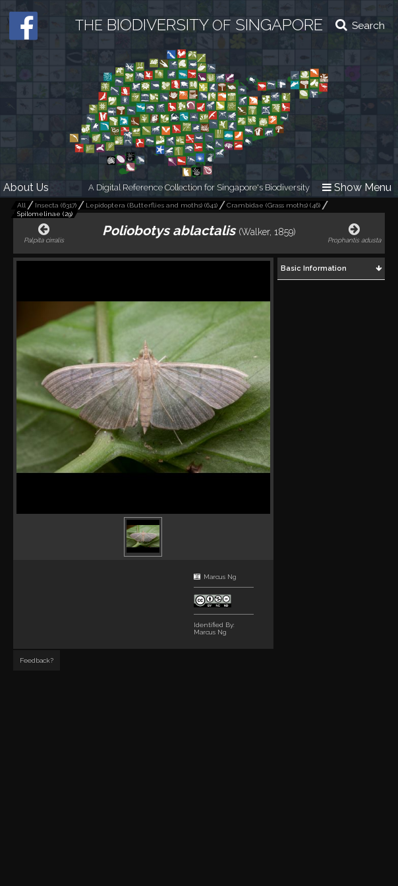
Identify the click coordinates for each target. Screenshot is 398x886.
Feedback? (36, 660)
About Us (26, 187)
